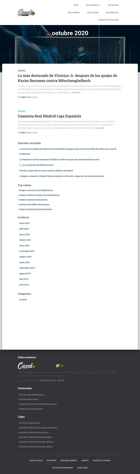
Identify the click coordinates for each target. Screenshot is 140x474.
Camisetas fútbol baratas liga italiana (35, 446)
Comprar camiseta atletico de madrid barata (39, 195)
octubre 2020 (25, 257)
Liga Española (93, 5)
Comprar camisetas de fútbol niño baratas (38, 404)
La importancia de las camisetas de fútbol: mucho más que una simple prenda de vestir (59, 159)
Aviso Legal (82, 468)
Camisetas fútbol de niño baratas (34, 432)
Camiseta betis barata (29, 399)
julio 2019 (23, 279)
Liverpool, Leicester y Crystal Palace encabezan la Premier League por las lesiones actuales (61, 176)
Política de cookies (101, 461)
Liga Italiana (93, 13)
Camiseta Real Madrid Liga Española (49, 116)
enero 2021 (24, 245)
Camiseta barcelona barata (31, 409)
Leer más (76, 92)
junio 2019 (24, 285)
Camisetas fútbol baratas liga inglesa (35, 437)
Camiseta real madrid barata (31, 395)
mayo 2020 (24, 262)
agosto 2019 (25, 273)
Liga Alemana (73, 13)
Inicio (76, 5)
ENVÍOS (60, 380)
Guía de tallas (36, 461)
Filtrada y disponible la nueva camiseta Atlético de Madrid (46, 170)
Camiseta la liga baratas (29, 423)
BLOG (53, 380)
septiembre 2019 (27, 268)
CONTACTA (45, 380)
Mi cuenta (51, 461)
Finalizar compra (68, 461)
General (22, 71)
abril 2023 (24, 229)
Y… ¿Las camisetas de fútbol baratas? (36, 165)
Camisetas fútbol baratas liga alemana (36, 442)
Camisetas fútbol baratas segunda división (38, 428)
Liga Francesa (112, 13)
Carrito (84, 461)
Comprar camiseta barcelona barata (35, 209)
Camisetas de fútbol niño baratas (34, 204)
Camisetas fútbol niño (108, 20)
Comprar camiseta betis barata (33, 200)
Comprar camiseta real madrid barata (36, 190)
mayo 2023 (24, 223)
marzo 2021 (24, 234)
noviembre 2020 (26, 251)
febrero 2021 (25, 240)
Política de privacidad (62, 468)
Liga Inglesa (113, 5)
